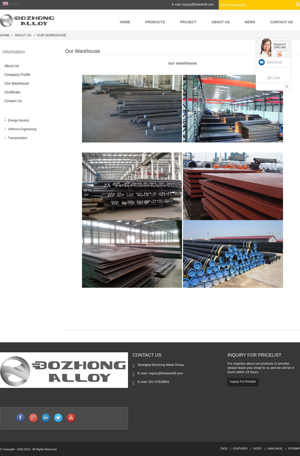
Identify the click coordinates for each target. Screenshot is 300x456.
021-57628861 (159, 382)
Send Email (274, 62)
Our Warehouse (51, 35)
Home (5, 35)
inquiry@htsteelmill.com (198, 4)
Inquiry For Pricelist (243, 381)
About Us (23, 35)
